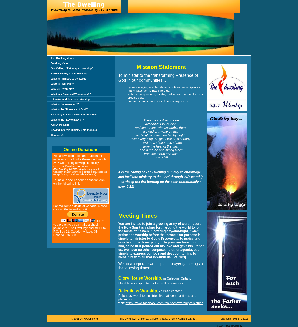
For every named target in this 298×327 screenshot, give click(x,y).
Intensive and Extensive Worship (70, 99)
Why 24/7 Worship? (62, 89)
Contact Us (57, 135)
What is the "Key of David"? (67, 119)
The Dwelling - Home (63, 58)
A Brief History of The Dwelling (69, 73)
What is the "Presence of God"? (69, 109)
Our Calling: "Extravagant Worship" (72, 68)
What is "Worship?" (62, 83)
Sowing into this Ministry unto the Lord (74, 129)
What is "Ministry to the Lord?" (69, 78)
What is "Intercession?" (65, 104)
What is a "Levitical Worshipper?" (71, 94)
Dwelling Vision (60, 63)
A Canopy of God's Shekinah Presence (74, 114)
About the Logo (60, 124)
